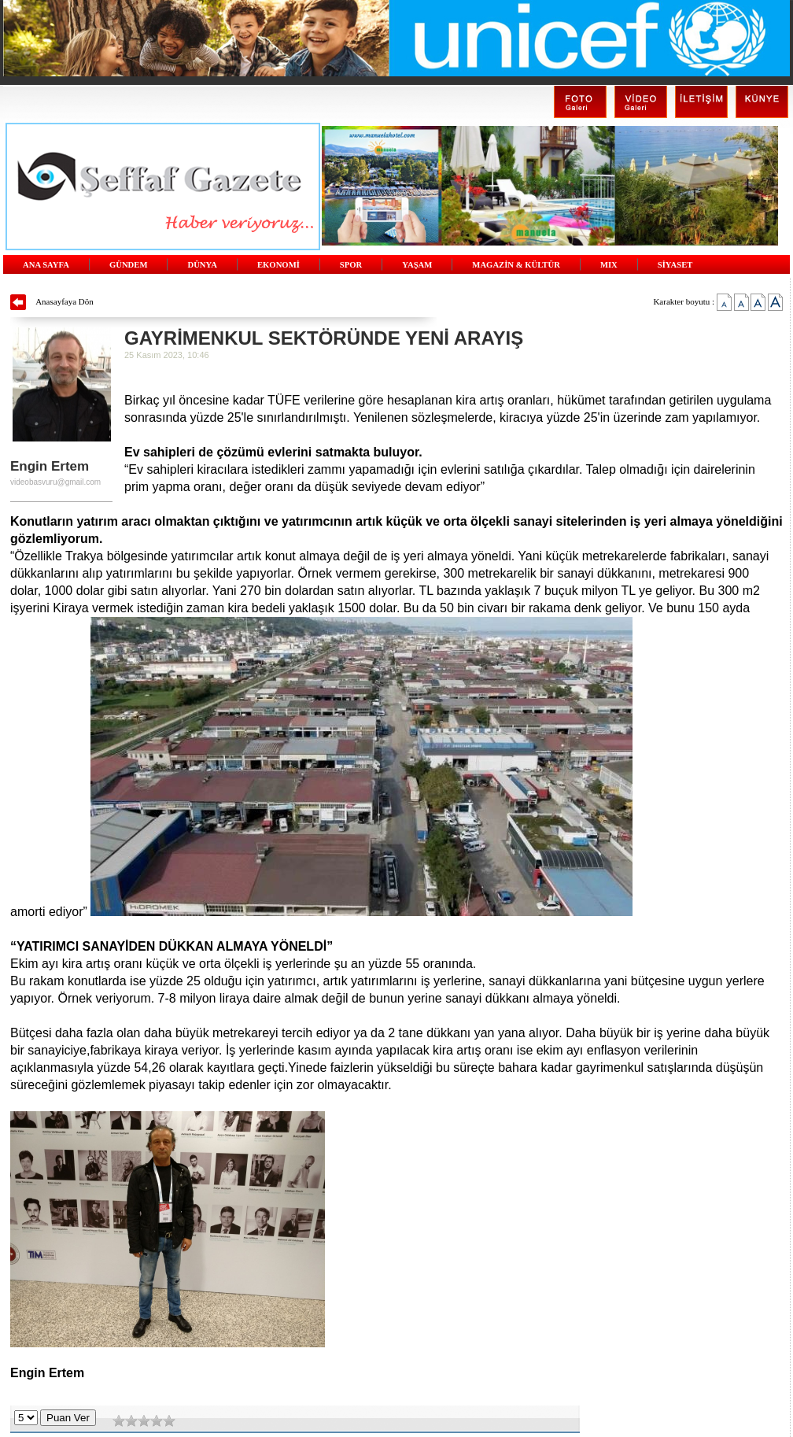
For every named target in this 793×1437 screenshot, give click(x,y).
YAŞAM (417, 264)
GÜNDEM (128, 264)
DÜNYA (202, 264)
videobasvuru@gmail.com (55, 482)
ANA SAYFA (46, 264)
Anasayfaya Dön (64, 301)
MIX (609, 264)
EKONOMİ (278, 264)
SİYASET (675, 264)
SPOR (351, 264)
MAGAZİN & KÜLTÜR (516, 264)
